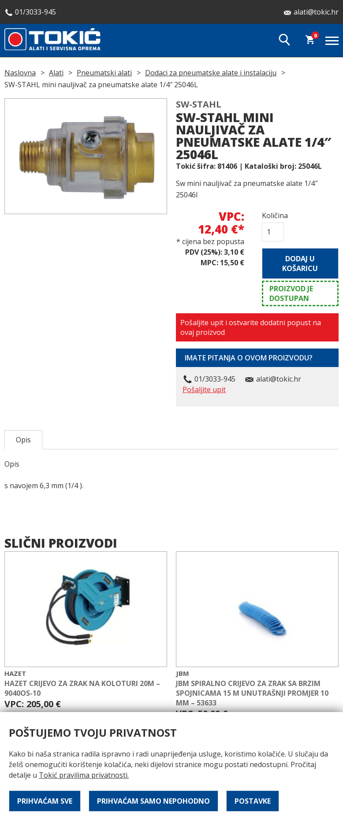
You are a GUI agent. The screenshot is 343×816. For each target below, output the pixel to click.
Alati (56, 73)
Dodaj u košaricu (300, 263)
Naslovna (20, 73)
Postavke (253, 801)
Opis (23, 440)
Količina (273, 215)
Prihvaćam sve (44, 801)
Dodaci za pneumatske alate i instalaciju (210, 73)
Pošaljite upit (204, 389)
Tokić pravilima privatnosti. (84, 775)
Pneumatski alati (104, 73)
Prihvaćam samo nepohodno (153, 801)
